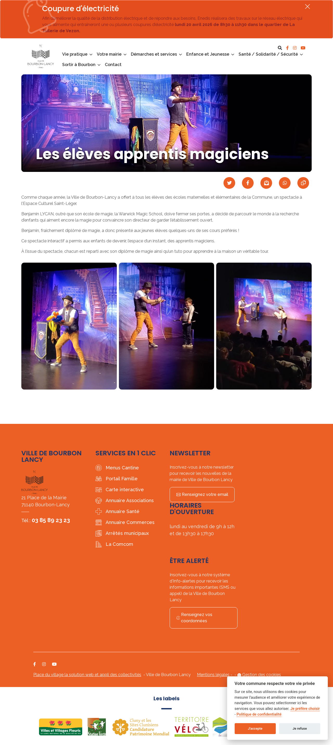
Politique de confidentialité (258, 714)
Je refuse (300, 728)
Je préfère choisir (305, 709)
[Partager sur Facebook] (248, 183)
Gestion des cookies (261, 674)
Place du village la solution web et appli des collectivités (87, 674)
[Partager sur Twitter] (229, 183)
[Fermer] (307, 6)
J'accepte (255, 728)
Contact (113, 64)
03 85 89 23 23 (51, 520)
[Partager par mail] (266, 183)
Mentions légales (213, 674)
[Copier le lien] (303, 183)
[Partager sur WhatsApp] (285, 183)
